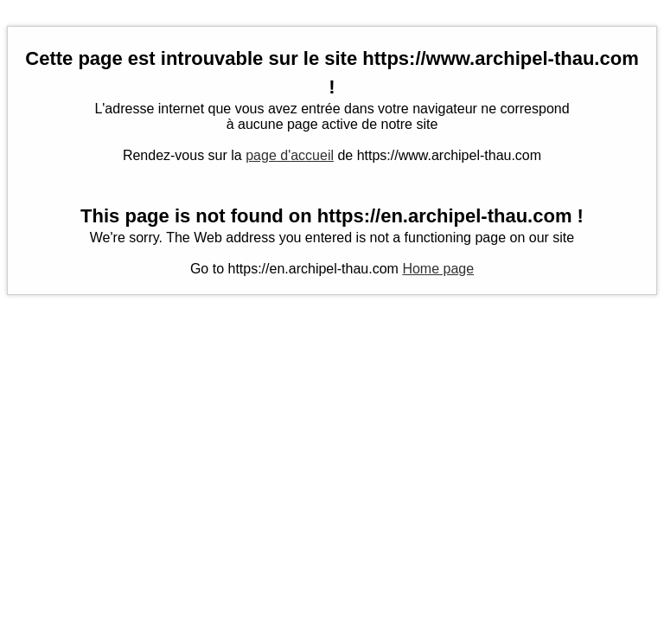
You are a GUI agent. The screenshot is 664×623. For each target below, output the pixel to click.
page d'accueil (290, 155)
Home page (438, 268)
